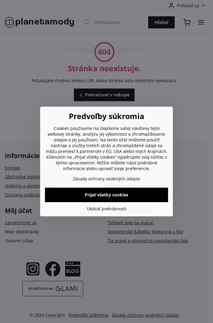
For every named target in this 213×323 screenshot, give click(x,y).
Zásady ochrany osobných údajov (106, 179)
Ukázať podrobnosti (106, 209)
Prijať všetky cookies (106, 195)
